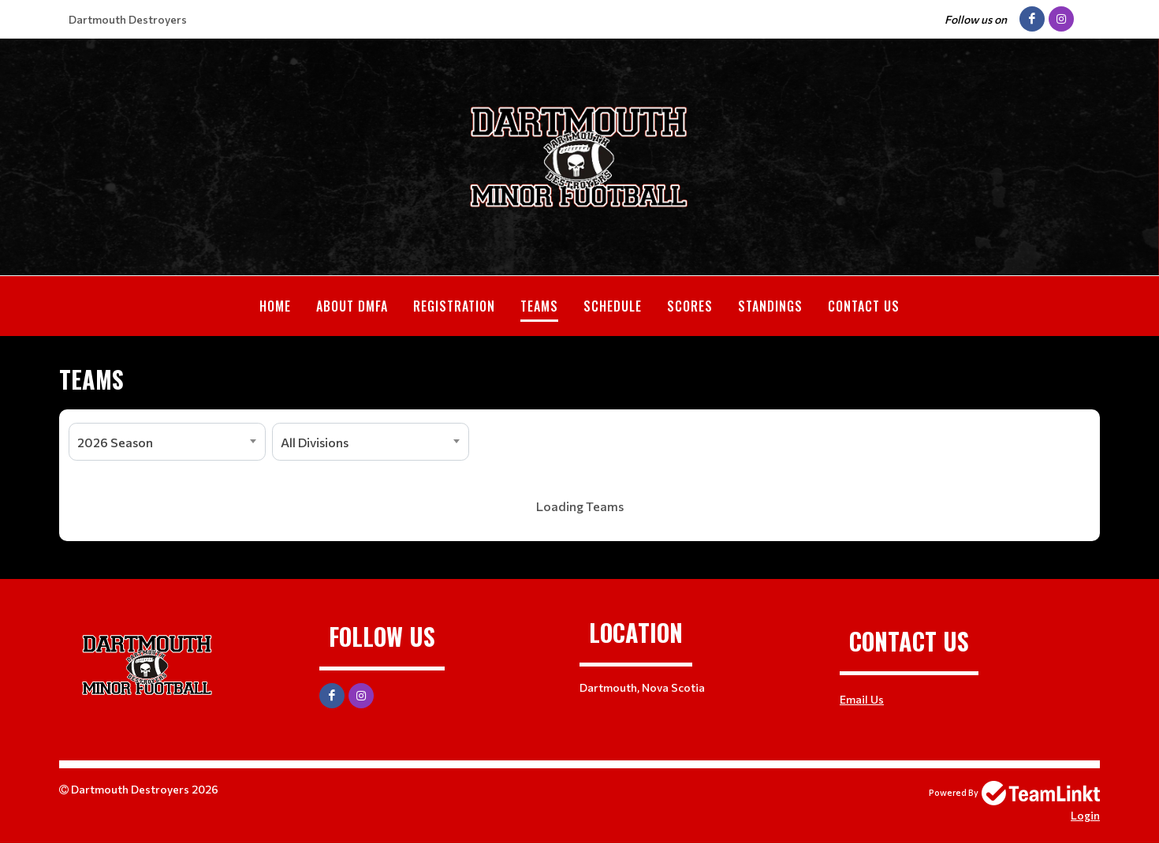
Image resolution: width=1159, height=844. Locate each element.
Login (1085, 815)
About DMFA (352, 306)
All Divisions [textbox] (314, 442)
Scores (690, 306)
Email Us (862, 699)
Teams (539, 306)
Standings (770, 306)
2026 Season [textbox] (115, 442)
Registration (454, 306)
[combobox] (167, 442)
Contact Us (864, 306)
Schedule (612, 306)
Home (275, 306)
